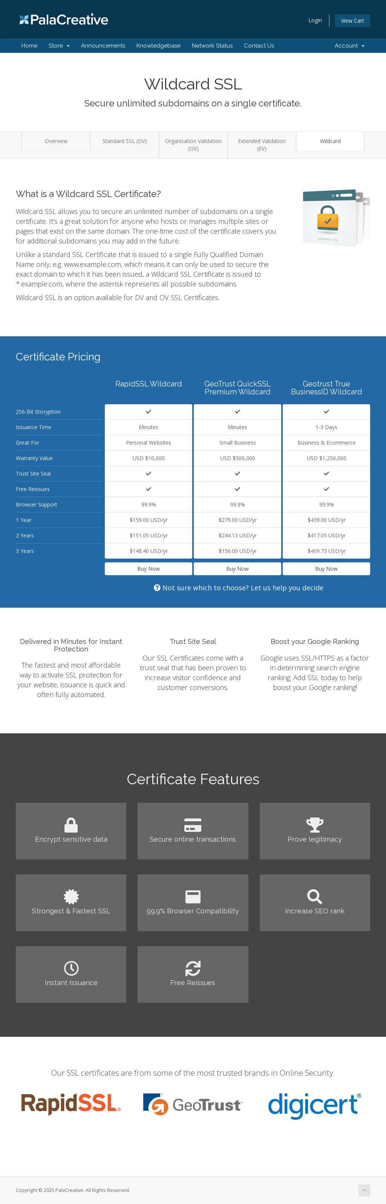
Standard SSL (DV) (125, 141)
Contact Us (259, 45)
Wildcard (330, 141)
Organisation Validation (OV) (193, 144)
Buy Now (148, 568)
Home (29, 45)
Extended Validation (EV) (262, 144)
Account (350, 45)
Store (59, 45)
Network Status (212, 45)
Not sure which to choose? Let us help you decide (238, 587)
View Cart (352, 20)
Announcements (103, 45)
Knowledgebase (158, 45)
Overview (56, 141)
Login (315, 20)
